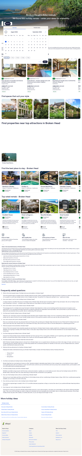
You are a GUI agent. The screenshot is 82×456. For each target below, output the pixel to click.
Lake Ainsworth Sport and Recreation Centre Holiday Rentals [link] (14, 417)
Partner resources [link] (5, 437)
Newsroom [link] (31, 437)
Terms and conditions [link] (33, 439)
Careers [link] (30, 433)
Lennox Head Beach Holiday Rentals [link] (49, 409)
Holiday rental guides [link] (6, 439)
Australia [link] (13, 43)
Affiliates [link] (30, 435)
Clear (63, 61)
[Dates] (37, 23)
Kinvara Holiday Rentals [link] (46, 414)
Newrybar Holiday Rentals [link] (6, 406)
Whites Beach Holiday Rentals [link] (7, 409)
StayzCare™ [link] (4, 433)
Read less (4, 284)
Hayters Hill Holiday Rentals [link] (47, 412)
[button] (42, 38)
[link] (18, 173)
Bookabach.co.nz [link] (59, 437)
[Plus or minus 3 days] (45, 58)
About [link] (30, 430)
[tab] (37, 27)
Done (68, 61)
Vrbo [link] (57, 430)
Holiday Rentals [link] (8, 43)
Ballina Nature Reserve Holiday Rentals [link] (9, 414)
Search (76, 23)
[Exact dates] (30, 58)
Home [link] (3, 43)
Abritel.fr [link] (57, 433)
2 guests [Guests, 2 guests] (55, 24)
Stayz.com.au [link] (58, 439)
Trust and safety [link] (5, 435)
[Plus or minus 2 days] (40, 58)
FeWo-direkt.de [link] (59, 435)
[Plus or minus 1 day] (35, 58)
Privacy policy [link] (31, 441)
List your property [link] (5, 430)
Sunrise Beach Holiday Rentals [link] (47, 406)
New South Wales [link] (20, 43)
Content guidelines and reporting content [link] (37, 446)
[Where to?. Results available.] (13, 23)
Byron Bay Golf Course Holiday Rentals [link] (9, 412)
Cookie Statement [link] (32, 444)
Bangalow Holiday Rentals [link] (46, 417)
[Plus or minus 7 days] (51, 58)
